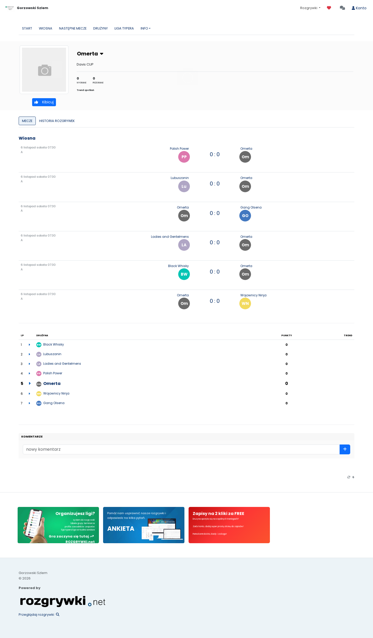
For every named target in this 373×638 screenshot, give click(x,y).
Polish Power (179, 148)
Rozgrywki (309, 7)
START (27, 28)
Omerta (90, 53)
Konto (359, 8)
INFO (144, 28)
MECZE (27, 121)
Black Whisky (178, 266)
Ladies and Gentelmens (170, 236)
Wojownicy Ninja (253, 295)
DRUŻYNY (100, 28)
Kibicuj (44, 102)
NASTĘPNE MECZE (73, 28)
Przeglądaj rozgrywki (39, 614)
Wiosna (27, 138)
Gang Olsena (251, 207)
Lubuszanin (180, 178)
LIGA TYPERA (124, 28)
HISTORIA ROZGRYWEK (57, 121)
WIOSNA (45, 28)
